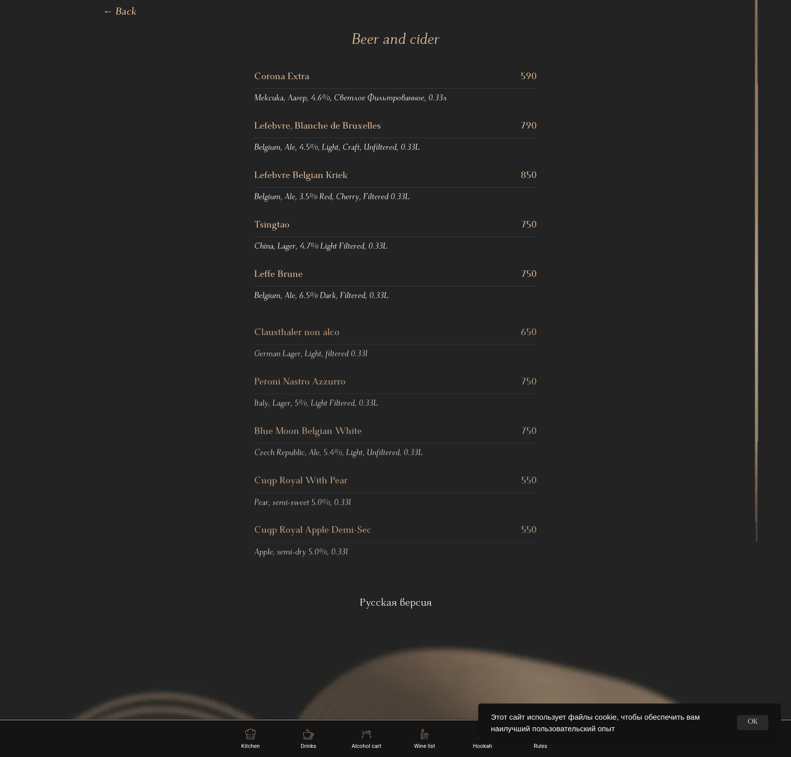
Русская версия (396, 604)
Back (119, 13)
